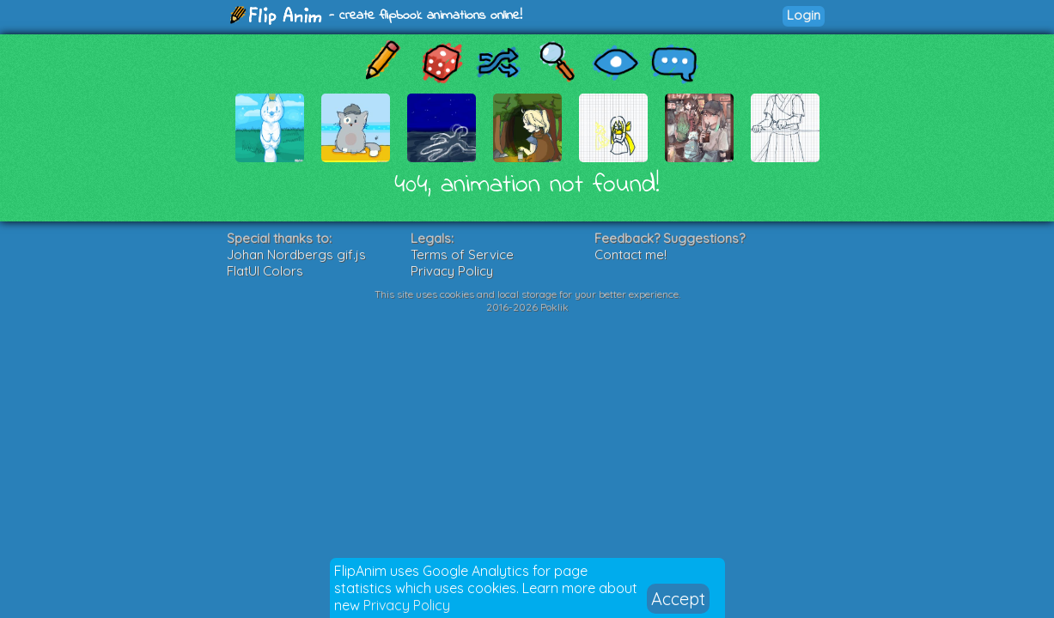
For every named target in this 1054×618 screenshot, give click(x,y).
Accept (678, 598)
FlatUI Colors (265, 271)
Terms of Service (462, 254)
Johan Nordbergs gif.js (296, 254)
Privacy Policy (406, 605)
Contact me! (630, 254)
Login (803, 15)
